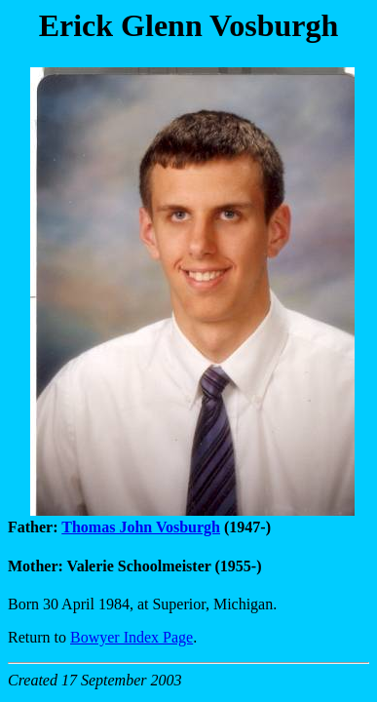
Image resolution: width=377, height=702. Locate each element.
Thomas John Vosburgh (140, 527)
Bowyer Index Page (131, 637)
